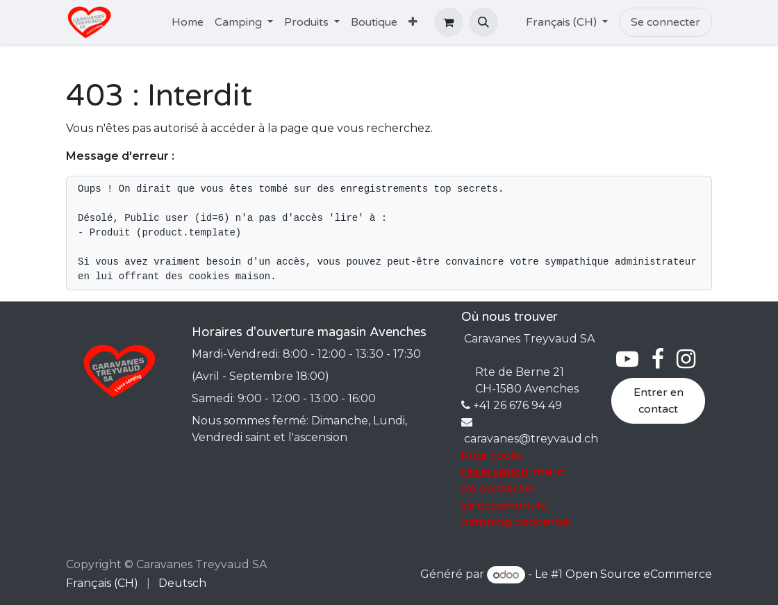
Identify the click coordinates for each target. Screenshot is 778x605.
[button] (483, 22)
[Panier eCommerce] (448, 22)
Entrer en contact (659, 401)
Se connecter (665, 22)
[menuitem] (187, 22)
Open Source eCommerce (638, 574)
